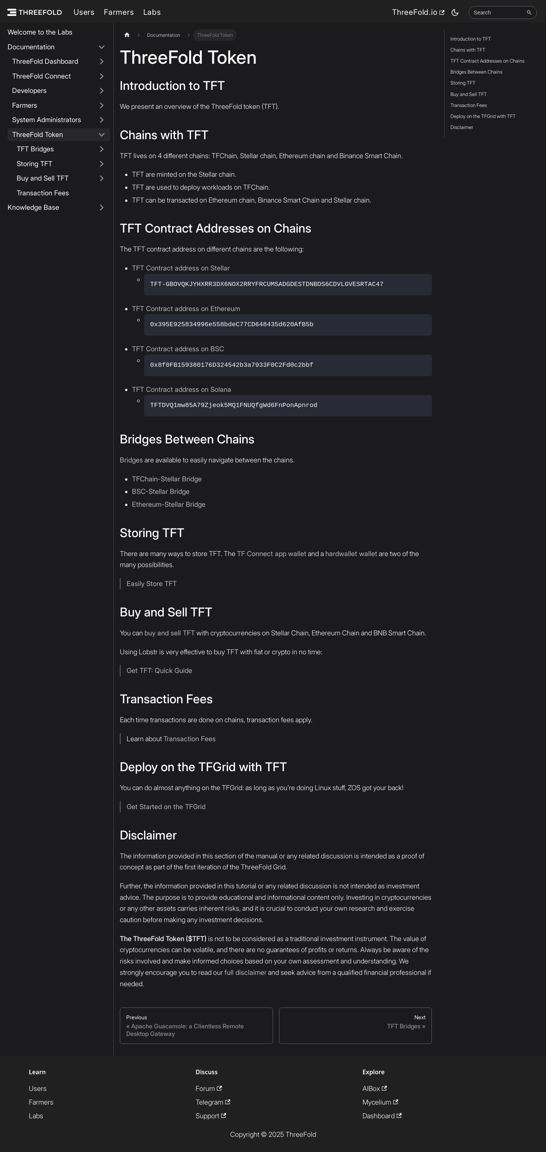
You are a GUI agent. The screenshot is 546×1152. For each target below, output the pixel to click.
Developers (29, 90)
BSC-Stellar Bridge (161, 491)
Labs (152, 12)
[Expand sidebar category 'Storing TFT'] (101, 164)
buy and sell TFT (169, 633)
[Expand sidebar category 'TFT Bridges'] (101, 149)
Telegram (213, 1102)
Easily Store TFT (152, 584)
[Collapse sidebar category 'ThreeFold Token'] (101, 134)
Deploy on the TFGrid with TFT (483, 116)
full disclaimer (245, 972)
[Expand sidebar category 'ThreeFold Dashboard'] (101, 61)
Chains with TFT (467, 50)
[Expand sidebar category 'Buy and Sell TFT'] (101, 178)
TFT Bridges (35, 149)
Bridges (131, 460)
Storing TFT (34, 164)
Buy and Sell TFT (43, 178)
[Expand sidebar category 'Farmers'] (101, 105)
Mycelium (380, 1102)
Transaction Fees (43, 193)
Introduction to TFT (470, 39)
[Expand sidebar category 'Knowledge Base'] (101, 207)
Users (84, 12)
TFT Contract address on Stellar (181, 268)
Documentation (31, 47)
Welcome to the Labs (40, 32)
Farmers (119, 12)
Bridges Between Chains (476, 72)
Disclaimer (461, 127)
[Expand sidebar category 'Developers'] (101, 90)
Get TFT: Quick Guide (159, 670)
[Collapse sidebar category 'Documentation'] (101, 47)
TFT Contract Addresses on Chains (487, 61)
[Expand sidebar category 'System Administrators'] (101, 120)
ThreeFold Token (37, 134)
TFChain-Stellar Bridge (167, 479)
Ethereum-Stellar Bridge (169, 504)
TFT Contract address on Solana (181, 389)
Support (211, 1116)
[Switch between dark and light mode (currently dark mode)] (455, 12)
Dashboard (382, 1116)
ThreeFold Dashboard (45, 61)
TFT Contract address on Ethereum (186, 309)
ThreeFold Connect (41, 76)
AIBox (374, 1088)
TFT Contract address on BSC (178, 349)
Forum (209, 1088)
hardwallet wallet (351, 554)
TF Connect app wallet (271, 554)
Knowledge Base (33, 207)
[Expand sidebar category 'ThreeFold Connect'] (101, 76)
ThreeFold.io (418, 12)
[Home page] (127, 35)
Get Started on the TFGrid (166, 807)
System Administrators (46, 120)
